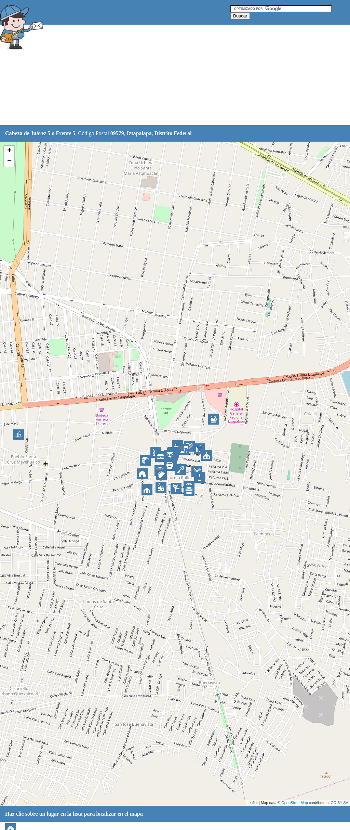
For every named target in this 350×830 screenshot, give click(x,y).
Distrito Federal (173, 133)
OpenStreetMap (294, 803)
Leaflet (252, 803)
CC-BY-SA (339, 803)
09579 (117, 133)
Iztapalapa (139, 133)
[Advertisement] (170, 75)
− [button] (9, 161)
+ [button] (9, 151)
